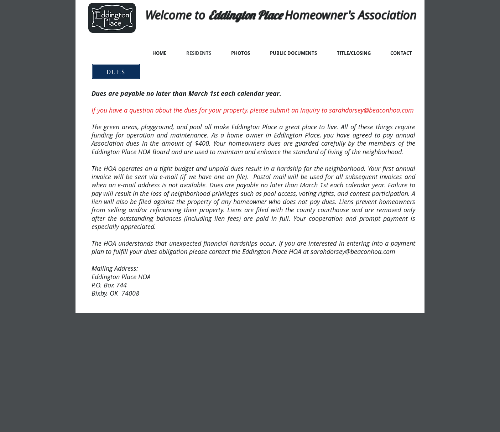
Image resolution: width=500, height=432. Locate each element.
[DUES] (116, 71)
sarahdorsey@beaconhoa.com (371, 110)
